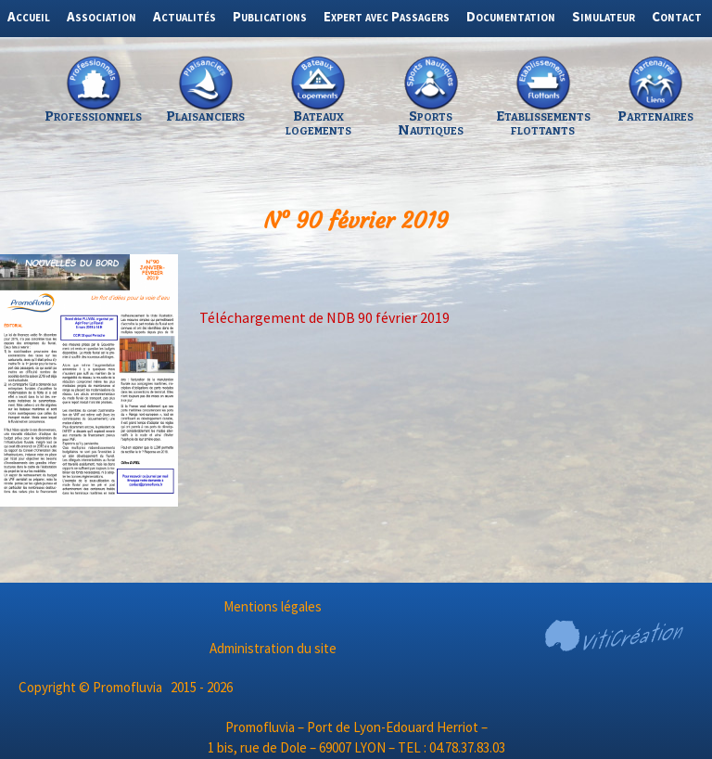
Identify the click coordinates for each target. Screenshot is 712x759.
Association (101, 16)
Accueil (28, 16)
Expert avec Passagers (387, 16)
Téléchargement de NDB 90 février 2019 (324, 317)
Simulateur (603, 16)
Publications (270, 16)
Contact (677, 16)
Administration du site (273, 648)
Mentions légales (272, 606)
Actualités (184, 16)
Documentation (510, 16)
